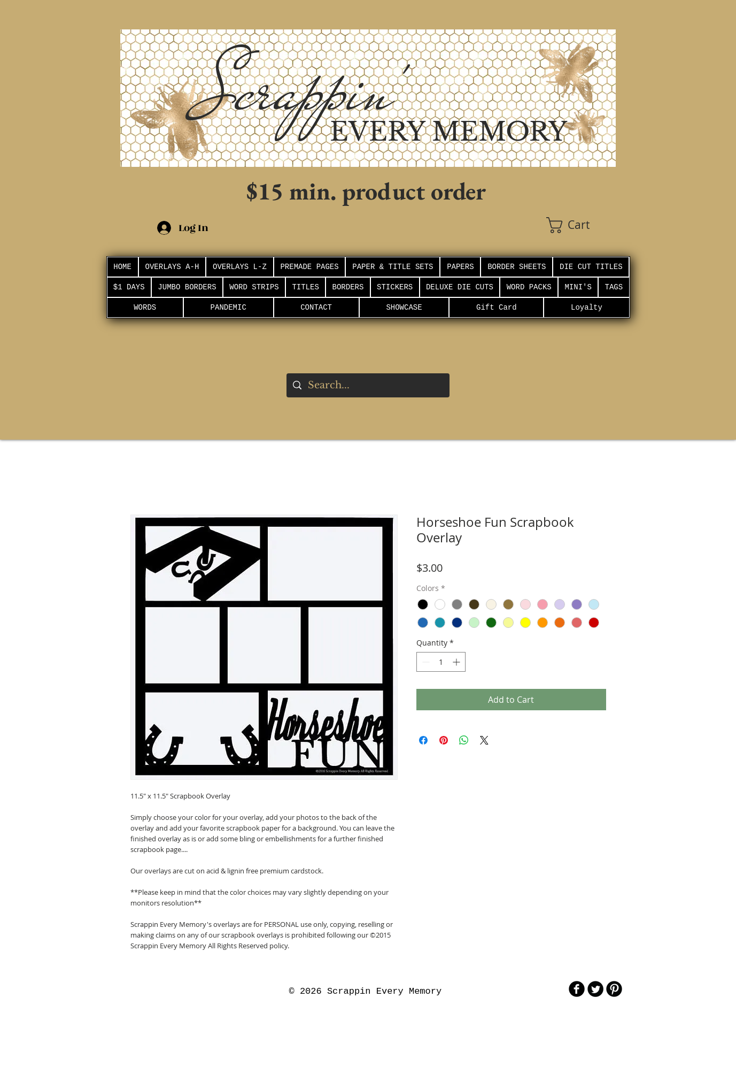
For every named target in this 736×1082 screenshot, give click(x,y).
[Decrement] (424, 662)
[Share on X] (484, 740)
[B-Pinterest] (614, 989)
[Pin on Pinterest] (443, 740)
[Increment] (457, 662)
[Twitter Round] (595, 989)
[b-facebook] (577, 989)
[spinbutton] (441, 662)
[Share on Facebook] (423, 740)
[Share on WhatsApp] (464, 740)
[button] (581, 225)
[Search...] (367, 385)
